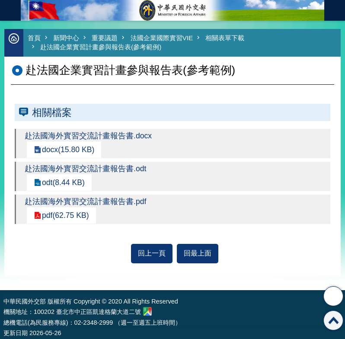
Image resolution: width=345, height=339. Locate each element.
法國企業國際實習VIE (162, 38)
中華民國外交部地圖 (147, 311)
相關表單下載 (224, 38)
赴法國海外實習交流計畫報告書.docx (88, 135)
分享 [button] (333, 296)
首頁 (34, 38)
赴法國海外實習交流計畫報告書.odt (85, 168)
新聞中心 (66, 38)
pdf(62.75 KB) (65, 215)
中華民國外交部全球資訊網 (172, 10)
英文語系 (334, 10)
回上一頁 (152, 253)
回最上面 (197, 253)
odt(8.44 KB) (63, 182)
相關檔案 (52, 112)
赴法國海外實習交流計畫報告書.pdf (85, 201)
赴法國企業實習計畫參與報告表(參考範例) (100, 47)
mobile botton (10, 10)
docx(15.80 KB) (68, 149)
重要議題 (105, 38)
